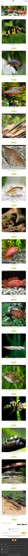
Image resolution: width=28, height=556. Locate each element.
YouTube (15, 540)
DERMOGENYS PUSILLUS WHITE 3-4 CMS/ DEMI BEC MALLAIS (14, 358)
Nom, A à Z (19, 17)
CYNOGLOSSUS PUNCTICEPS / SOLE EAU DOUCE (14, 170)
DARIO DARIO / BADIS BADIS (13, 264)
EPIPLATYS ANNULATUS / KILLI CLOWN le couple (13, 421)
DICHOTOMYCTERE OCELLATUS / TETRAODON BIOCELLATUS (14, 390)
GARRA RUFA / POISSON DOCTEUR (13, 484)
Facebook (13, 540)
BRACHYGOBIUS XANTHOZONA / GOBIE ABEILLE (13, 44)
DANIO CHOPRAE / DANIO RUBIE (14, 201)
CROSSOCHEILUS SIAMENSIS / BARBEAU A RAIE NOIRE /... (13, 138)
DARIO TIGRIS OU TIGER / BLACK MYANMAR (14, 327)
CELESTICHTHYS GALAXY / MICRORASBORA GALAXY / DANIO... (14, 107)
